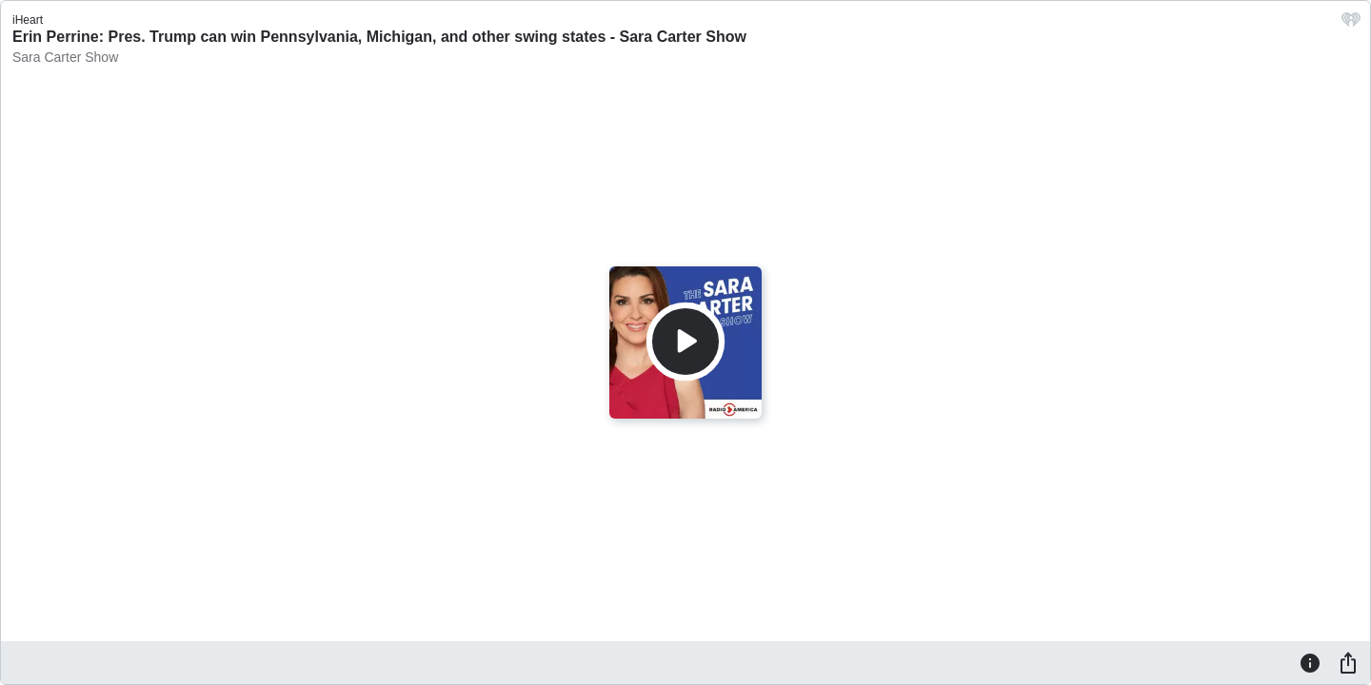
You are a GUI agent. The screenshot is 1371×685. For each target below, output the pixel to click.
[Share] (1348, 662)
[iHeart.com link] (1351, 24)
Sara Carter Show (65, 57)
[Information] (1310, 662)
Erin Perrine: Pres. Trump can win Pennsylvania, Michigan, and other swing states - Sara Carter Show (379, 37)
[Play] (685, 342)
